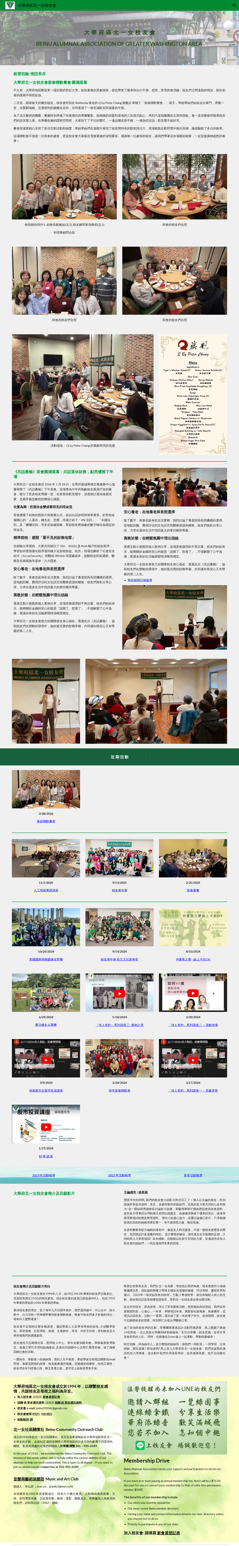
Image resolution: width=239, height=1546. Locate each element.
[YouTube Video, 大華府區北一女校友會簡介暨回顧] (64, 1233)
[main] (119, 38)
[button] (234, 5)
